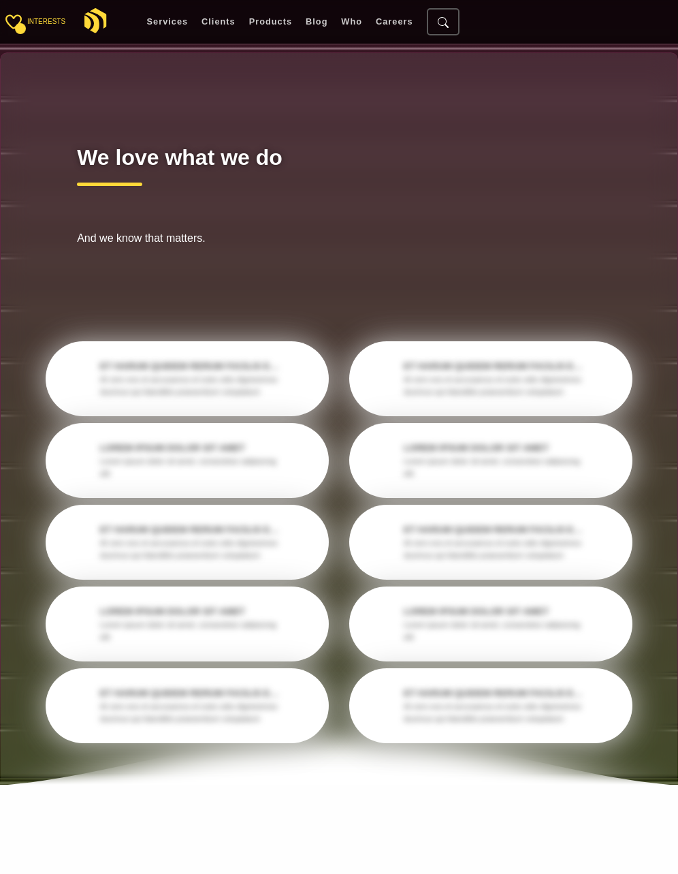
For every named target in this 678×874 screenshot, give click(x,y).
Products (270, 22)
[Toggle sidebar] (13, 22)
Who (351, 22)
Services (168, 22)
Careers (394, 22)
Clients (218, 22)
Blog (316, 22)
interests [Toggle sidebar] (46, 21)
